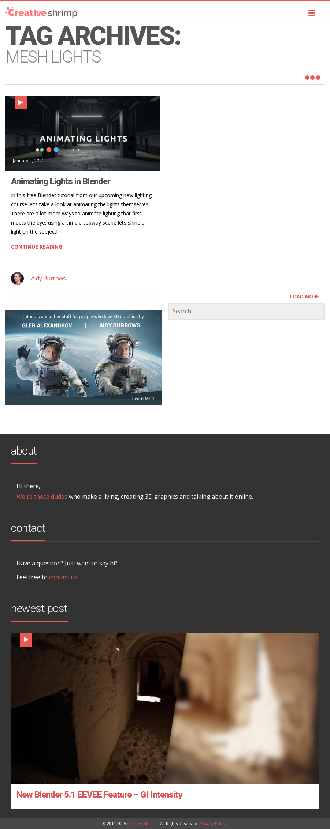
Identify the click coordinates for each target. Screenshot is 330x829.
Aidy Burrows (48, 278)
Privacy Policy (213, 823)
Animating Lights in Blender (60, 181)
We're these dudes (41, 497)
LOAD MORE (304, 296)
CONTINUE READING (36, 246)
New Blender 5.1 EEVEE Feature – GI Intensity (99, 795)
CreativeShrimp (142, 823)
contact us (63, 577)
